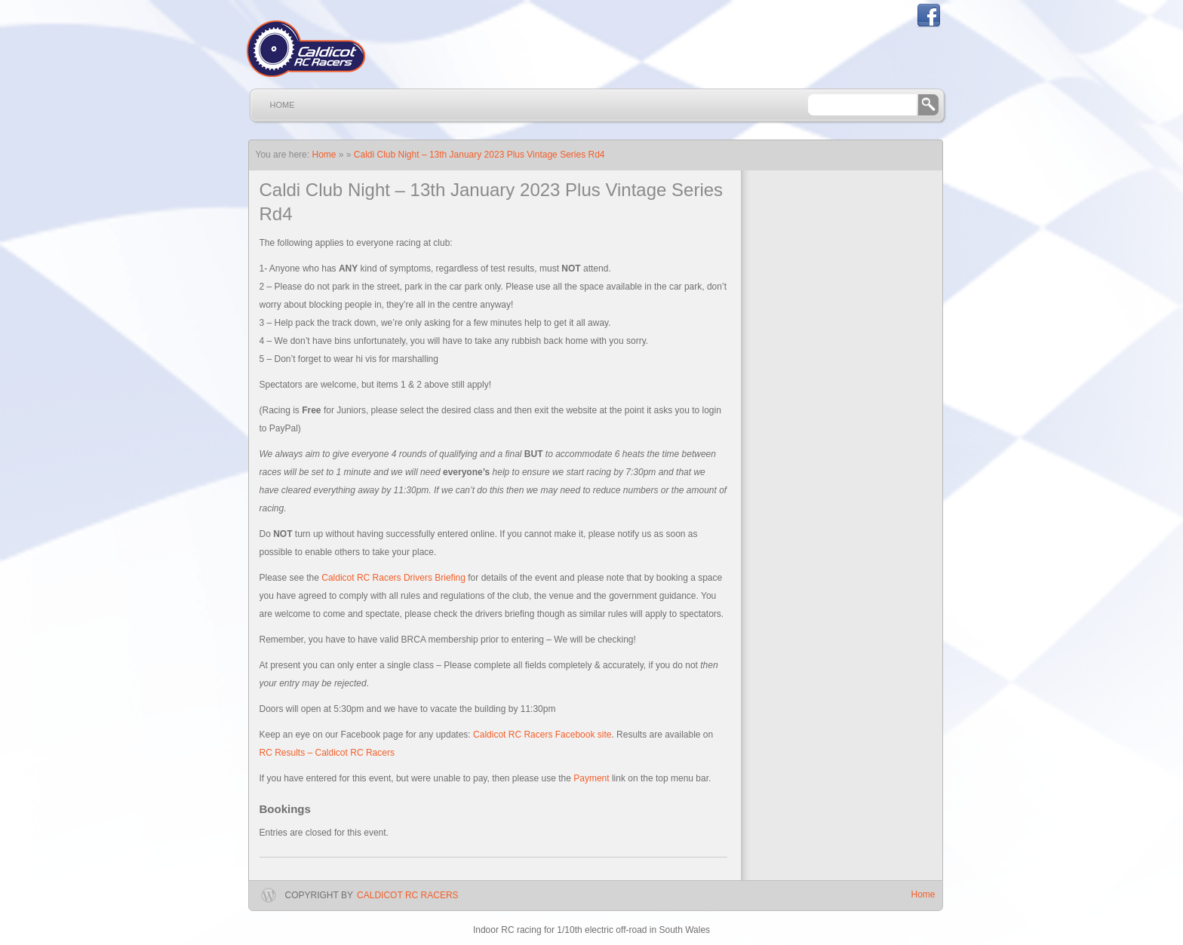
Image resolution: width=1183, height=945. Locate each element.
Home (282, 104)
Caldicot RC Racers (407, 895)
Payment (591, 778)
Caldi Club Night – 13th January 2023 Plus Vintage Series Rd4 (479, 154)
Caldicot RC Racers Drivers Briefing (393, 577)
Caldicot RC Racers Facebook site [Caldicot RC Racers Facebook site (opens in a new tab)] (542, 734)
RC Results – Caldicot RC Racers (327, 752)
